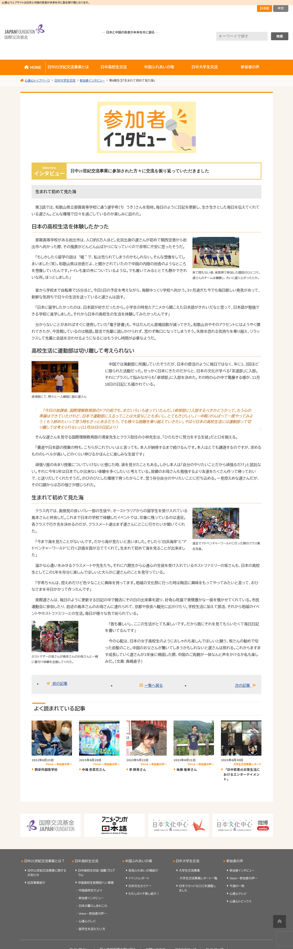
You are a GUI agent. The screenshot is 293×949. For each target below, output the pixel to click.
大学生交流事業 (189, 870)
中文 (281, 8)
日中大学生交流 (205, 67)
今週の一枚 (236, 886)
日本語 (264, 8)
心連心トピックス (240, 901)
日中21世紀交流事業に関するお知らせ (46, 873)
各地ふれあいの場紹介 (143, 870)
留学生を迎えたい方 (92, 929)
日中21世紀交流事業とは (68, 67)
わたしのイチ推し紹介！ (143, 893)
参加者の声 (250, 67)
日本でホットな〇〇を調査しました (197, 888)
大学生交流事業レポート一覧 (198, 878)
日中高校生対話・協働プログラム (96, 873)
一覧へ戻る (153, 686)
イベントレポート (138, 878)
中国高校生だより (90, 890)
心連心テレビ (87, 921)
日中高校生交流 (114, 67)
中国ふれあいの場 (159, 67)
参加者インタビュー (91, 898)
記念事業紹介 (36, 882)
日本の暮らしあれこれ (93, 906)
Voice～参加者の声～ (93, 913)
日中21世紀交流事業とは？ (44, 861)
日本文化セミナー (140, 886)
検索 (279, 36)
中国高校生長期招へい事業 (96, 882)
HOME (35, 67)
